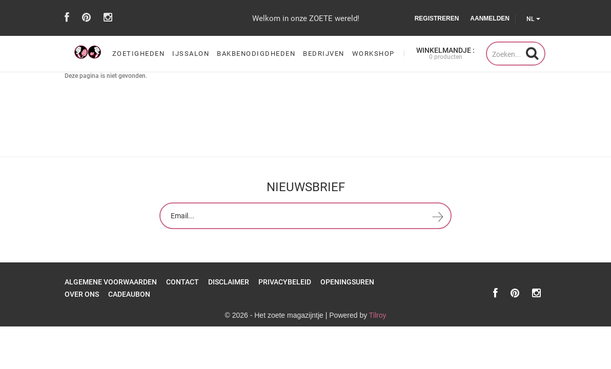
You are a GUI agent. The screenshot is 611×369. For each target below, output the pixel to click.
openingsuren (347, 282)
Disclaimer (228, 282)
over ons (82, 294)
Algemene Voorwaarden (111, 282)
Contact (182, 282)
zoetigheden (138, 53)
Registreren (437, 18)
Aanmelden (490, 18)
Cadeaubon (129, 294)
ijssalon (190, 53)
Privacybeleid (284, 282)
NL (533, 19)
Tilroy (377, 315)
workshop (373, 53)
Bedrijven (323, 53)
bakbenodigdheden (256, 53)
